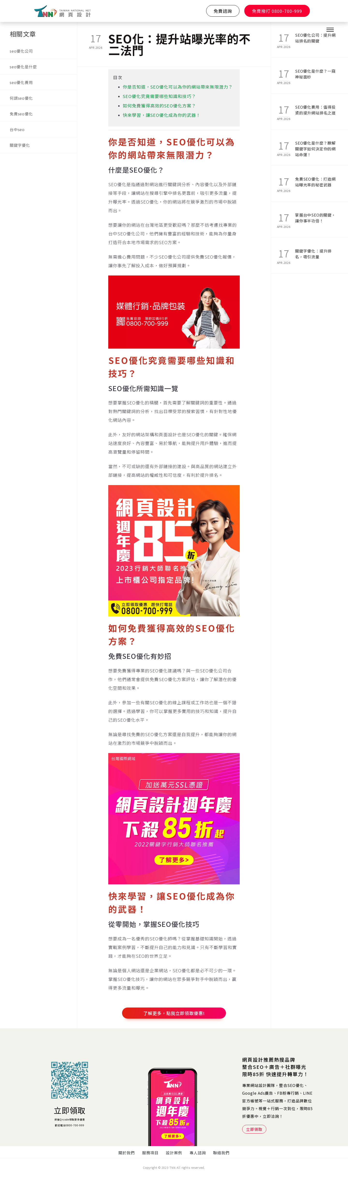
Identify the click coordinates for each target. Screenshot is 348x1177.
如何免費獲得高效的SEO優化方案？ (159, 105)
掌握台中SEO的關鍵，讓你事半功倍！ (315, 218)
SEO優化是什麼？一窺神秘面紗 (315, 74)
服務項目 (150, 1153)
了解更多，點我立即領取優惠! (174, 1013)
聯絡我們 (221, 1153)
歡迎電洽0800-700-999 (69, 1125)
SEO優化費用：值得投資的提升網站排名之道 (315, 110)
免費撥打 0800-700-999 (277, 11)
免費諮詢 (223, 11)
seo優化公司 (21, 51)
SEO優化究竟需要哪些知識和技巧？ (159, 96)
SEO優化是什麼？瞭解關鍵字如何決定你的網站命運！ (315, 146)
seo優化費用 (21, 82)
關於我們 (126, 1153)
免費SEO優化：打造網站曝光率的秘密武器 (315, 182)
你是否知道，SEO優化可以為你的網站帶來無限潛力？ (178, 87)
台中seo (17, 129)
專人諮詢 (197, 1153)
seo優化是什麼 (23, 67)
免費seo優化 (21, 114)
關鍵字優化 (20, 145)
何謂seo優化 (21, 98)
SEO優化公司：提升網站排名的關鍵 (315, 38)
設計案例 (174, 1153)
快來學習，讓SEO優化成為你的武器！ (162, 115)
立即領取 (70, 1110)
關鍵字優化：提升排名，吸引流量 (313, 254)
